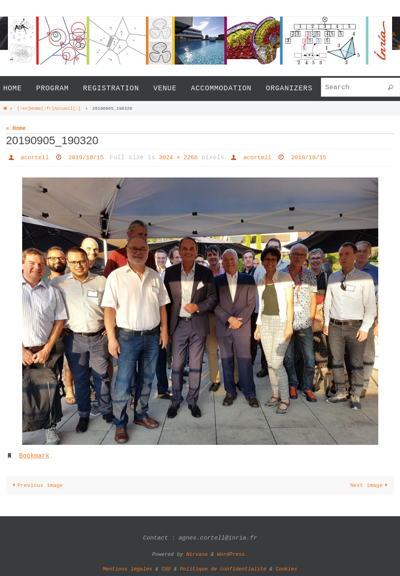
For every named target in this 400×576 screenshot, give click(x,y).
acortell (36, 157)
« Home (16, 128)
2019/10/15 (89, 157)
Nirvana (197, 553)
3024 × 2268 (185, 157)
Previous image (37, 484)
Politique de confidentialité (223, 568)
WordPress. (232, 553)
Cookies (287, 568)
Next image (370, 484)
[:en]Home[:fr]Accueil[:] (49, 108)
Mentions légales (127, 568)
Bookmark (34, 455)
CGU (166, 568)
